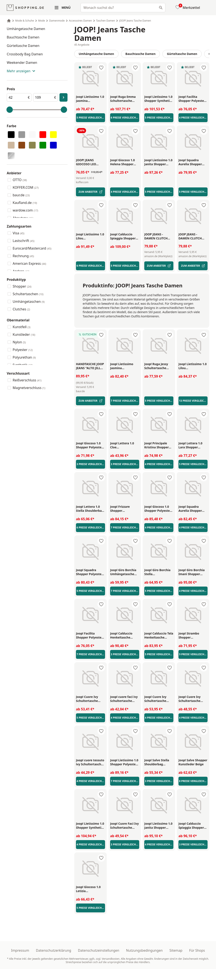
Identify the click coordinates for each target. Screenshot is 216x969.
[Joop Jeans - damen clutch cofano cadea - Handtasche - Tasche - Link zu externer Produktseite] (158, 236)
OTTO (20, 179)
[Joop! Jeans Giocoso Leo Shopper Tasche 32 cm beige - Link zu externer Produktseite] (90, 162)
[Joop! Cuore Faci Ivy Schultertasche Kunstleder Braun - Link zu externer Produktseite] (124, 826)
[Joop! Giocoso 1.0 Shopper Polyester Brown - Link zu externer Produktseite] (90, 445)
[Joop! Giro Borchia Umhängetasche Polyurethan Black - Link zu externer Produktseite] (124, 572)
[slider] (10, 109)
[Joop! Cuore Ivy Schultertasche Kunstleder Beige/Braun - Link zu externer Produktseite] (193, 699)
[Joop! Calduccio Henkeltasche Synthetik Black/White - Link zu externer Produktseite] (124, 635)
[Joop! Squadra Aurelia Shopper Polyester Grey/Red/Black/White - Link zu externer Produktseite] (193, 162)
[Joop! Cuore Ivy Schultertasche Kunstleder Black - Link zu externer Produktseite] (158, 699)
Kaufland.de (25, 202)
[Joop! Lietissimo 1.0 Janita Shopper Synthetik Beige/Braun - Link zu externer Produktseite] (158, 826)
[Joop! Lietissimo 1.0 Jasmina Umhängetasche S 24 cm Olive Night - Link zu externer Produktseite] (90, 99)
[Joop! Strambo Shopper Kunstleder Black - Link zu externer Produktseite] (193, 635)
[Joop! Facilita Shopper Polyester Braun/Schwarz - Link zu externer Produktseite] (193, 99)
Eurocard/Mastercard (32, 248)
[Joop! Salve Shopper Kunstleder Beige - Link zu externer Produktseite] (193, 762)
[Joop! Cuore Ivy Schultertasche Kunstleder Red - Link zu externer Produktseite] (90, 699)
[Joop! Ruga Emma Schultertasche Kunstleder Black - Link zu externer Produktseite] (124, 99)
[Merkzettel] (187, 7)
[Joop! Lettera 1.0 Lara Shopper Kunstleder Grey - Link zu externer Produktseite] (193, 445)
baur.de (21, 195)
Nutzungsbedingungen (144, 950)
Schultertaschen (28, 294)
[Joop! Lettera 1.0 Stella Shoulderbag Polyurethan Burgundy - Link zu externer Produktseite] (90, 509)
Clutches (21, 309)
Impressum (20, 950)
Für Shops (197, 950)
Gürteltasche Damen (23, 45)
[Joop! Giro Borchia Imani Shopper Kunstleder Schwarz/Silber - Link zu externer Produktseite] (193, 572)
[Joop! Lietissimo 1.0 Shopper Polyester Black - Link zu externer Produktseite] (124, 762)
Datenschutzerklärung (53, 950)
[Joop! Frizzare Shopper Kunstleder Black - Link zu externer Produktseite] (124, 509)
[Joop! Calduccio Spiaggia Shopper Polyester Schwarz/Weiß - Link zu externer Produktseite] (193, 826)
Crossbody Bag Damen (25, 54)
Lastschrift (23, 240)
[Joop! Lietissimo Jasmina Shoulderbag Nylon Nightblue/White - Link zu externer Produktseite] (124, 366)
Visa (18, 233)
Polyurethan (24, 357)
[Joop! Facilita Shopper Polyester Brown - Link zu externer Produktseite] (90, 635)
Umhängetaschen (29, 301)
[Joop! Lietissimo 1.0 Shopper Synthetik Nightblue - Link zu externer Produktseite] (158, 99)
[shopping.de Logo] (25, 7)
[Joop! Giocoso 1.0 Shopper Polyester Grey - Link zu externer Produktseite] (158, 509)
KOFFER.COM (26, 187)
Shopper (22, 286)
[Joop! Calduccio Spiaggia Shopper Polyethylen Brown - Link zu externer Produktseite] (124, 236)
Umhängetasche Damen (26, 28)
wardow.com (25, 210)
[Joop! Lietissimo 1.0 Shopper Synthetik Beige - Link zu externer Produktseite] (90, 826)
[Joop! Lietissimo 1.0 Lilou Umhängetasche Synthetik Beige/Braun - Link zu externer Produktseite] (90, 236)
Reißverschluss (27, 380)
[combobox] (123, 7)
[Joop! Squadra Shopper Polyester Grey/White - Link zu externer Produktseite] (90, 572)
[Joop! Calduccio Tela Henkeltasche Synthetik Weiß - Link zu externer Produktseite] (158, 635)
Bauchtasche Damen (23, 37)
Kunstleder (24, 334)
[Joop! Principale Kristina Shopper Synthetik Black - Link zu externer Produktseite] (158, 445)
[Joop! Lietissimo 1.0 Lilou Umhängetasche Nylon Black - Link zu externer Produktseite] (193, 366)
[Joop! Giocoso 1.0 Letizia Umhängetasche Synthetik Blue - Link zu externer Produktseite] (90, 889)
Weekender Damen (22, 62)
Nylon (19, 342)
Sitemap (175, 950)
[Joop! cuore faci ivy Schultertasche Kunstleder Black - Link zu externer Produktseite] (124, 699)
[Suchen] (160, 7)
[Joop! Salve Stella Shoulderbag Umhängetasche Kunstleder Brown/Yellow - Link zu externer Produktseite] (158, 762)
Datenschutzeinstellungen (98, 950)
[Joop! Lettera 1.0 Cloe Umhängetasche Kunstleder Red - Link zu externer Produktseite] (124, 445)
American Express (29, 263)
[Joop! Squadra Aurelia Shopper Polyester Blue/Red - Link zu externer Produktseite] (193, 509)
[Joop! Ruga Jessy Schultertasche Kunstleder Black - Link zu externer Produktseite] (158, 366)
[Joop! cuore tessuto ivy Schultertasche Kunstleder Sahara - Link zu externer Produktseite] (90, 762)
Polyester (23, 349)
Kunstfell (21, 327)
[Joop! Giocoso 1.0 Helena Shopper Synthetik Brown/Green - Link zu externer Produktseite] (124, 162)
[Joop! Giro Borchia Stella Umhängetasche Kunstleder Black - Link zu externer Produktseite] (158, 572)
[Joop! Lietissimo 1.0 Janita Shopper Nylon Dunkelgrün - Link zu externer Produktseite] (158, 162)
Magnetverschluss (29, 387)
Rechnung (23, 256)
